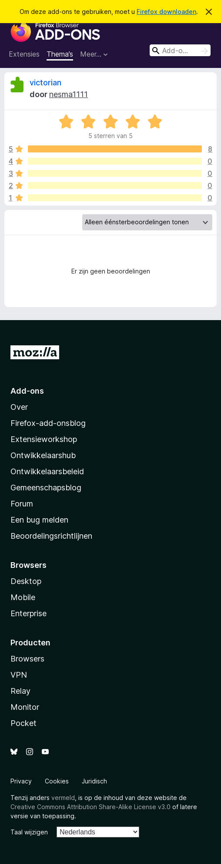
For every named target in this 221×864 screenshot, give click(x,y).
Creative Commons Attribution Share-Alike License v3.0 (90, 806)
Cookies (57, 781)
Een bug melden (39, 519)
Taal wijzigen (29, 832)
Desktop (25, 581)
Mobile (22, 597)
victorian (45, 82)
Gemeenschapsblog (45, 487)
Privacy (21, 781)
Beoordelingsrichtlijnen (51, 535)
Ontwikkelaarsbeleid (47, 471)
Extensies (24, 54)
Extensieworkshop (43, 439)
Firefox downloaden (166, 11)
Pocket (23, 723)
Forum (21, 503)
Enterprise (28, 613)
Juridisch (94, 781)
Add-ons (27, 390)
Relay (20, 690)
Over (19, 407)
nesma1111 (68, 94)
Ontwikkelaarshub (43, 455)
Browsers (27, 658)
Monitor (24, 707)
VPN (18, 674)
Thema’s (60, 54)
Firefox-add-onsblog (48, 423)
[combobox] (180, 50)
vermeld (63, 797)
